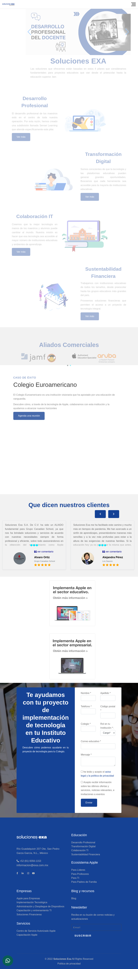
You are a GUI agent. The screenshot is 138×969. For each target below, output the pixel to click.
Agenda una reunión (17, 415)
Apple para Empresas (28, 898)
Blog (73, 898)
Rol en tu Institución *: (107, 729)
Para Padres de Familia (84, 882)
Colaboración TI (79, 850)
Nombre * (88, 696)
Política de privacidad (69, 963)
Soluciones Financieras (29, 914)
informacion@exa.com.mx (32, 865)
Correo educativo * (98, 744)
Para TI (75, 878)
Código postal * (107, 711)
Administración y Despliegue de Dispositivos (40, 906)
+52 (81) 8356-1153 (29, 861)
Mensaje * (98, 759)
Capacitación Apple (27, 935)
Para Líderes (78, 870)
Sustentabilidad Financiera (85, 854)
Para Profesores (80, 874)
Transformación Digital (83, 846)
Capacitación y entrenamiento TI (34, 910)
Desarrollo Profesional (83, 842)
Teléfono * (88, 709)
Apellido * (107, 696)
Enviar (89, 802)
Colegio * (88, 727)
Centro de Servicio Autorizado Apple (36, 931)
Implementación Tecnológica (32, 902)
